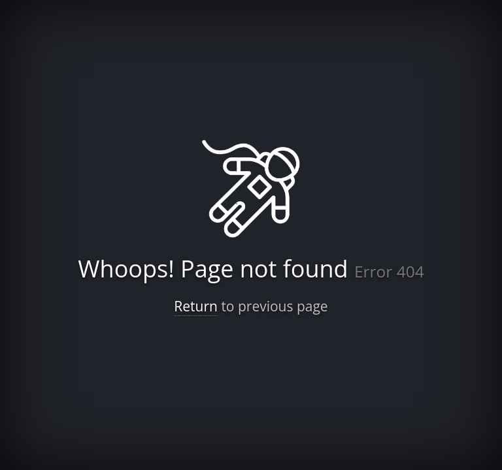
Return (196, 306)
